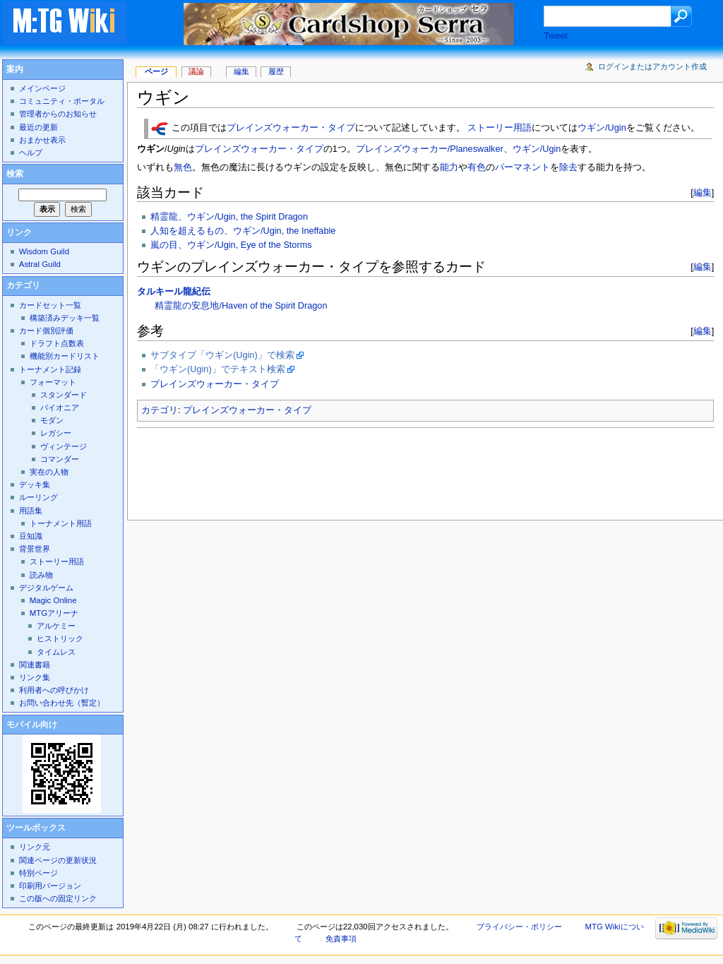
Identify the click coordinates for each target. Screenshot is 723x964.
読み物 (41, 575)
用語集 (30, 510)
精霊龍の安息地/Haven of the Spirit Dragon (241, 306)
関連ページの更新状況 (58, 860)
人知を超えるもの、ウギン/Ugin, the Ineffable (242, 231)
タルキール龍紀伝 (173, 292)
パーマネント (522, 167)
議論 (196, 71)
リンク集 (34, 677)
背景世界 (34, 549)
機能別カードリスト (65, 356)
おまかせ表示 (42, 140)
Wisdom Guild (44, 251)
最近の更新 (38, 127)
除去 (568, 167)
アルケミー (56, 625)
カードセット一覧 (50, 305)
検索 (14, 173)
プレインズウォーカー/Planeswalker (429, 149)
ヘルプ (30, 152)
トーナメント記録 (50, 369)
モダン (52, 420)
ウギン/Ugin (602, 128)
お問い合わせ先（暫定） (61, 702)
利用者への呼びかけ (54, 690)
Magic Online (53, 600)
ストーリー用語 (499, 128)
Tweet (556, 36)
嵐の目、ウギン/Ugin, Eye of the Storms (231, 245)
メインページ (42, 88)
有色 (476, 167)
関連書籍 (34, 664)
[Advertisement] (394, 469)
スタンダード (63, 395)
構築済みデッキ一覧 (65, 318)
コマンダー (59, 459)
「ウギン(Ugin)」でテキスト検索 (217, 369)
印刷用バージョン (50, 885)
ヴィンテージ (63, 446)
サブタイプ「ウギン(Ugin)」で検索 (222, 355)
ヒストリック (60, 638)
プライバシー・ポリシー (519, 926)
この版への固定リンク (58, 898)
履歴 (276, 71)
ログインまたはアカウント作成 (652, 66)
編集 (702, 192)
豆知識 (30, 536)
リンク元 (34, 847)
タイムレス (56, 652)
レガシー (55, 433)
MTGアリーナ (54, 613)
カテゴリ (159, 410)
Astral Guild (40, 264)
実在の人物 (49, 472)
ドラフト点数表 (57, 343)
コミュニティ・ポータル (61, 101)
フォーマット (53, 382)
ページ (156, 71)
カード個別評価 (46, 330)
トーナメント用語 (61, 523)
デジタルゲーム (46, 587)
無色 (183, 167)
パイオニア (59, 407)
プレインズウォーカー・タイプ (291, 128)
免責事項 (341, 938)
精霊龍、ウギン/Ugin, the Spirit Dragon (229, 217)
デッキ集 (34, 484)
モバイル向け (31, 724)
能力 (449, 167)
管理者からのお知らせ (58, 113)
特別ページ (38, 873)
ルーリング (38, 497)
